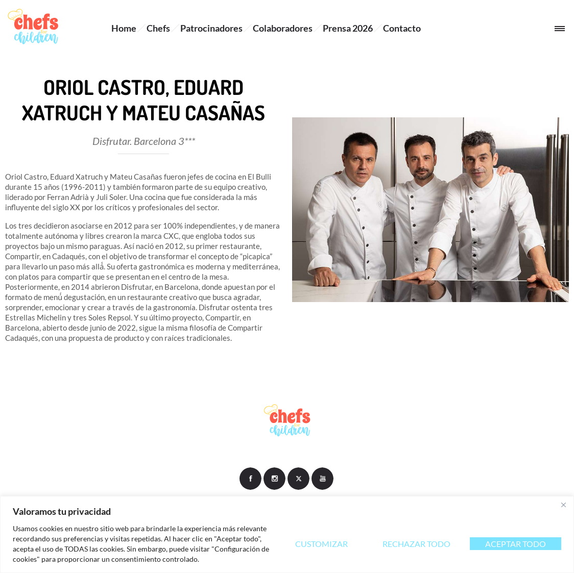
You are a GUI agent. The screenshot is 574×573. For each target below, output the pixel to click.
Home (123, 28)
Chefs (158, 28)
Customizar (321, 544)
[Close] (563, 505)
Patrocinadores (211, 28)
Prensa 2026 (348, 28)
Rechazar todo (416, 544)
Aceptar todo (515, 544)
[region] (287, 534)
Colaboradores (283, 28)
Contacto (402, 28)
